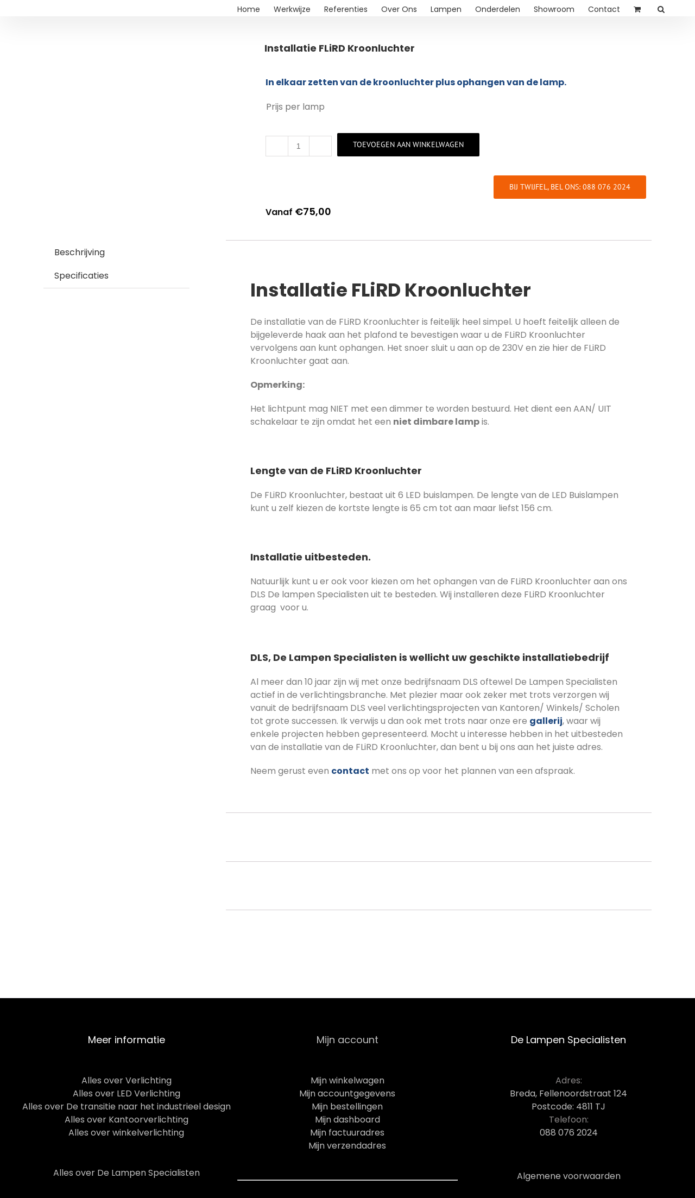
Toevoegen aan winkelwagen (408, 144)
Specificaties (81, 275)
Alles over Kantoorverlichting (126, 1119)
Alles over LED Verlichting (126, 1093)
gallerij (546, 721)
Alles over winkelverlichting (126, 1132)
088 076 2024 (569, 1132)
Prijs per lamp (295, 106)
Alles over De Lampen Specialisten (126, 1173)
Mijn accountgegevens (347, 1093)
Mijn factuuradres (347, 1132)
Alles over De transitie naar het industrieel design (126, 1106)
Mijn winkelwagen (347, 1080)
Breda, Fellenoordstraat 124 (568, 1093)
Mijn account (347, 1039)
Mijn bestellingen (347, 1106)
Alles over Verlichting (126, 1080)
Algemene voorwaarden (569, 1176)
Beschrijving (79, 252)
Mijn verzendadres (347, 1145)
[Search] (661, 8)
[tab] (79, 252)
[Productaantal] (298, 146)
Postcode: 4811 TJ (568, 1106)
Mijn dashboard (347, 1119)
